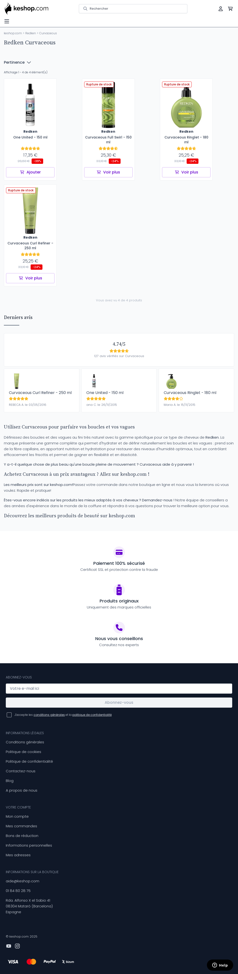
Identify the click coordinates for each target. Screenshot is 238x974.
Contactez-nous (20, 771)
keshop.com (13, 33)
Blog (10, 780)
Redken (30, 33)
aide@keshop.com (22, 881)
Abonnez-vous (119, 702)
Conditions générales (25, 742)
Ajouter (30, 172)
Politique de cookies (23, 751)
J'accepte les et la (63, 715)
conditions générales (49, 715)
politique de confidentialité (92, 715)
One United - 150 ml (104, 392)
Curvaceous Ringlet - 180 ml (190, 392)
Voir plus (108, 172)
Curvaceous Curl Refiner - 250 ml (40, 392)
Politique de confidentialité (29, 761)
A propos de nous (21, 790)
